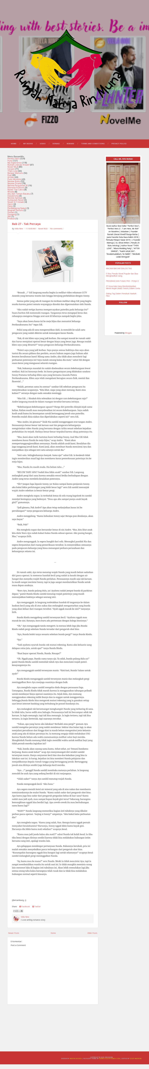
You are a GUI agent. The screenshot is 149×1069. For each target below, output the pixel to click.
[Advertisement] (52, 1030)
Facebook (24, 911)
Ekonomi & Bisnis (15, 192)
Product (11, 223)
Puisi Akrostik (14, 184)
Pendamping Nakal (16, 213)
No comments (56, 233)
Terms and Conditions (93, 148)
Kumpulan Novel (15, 204)
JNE (9, 221)
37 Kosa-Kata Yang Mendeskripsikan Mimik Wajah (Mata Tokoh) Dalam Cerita (123, 292)
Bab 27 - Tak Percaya (27, 229)
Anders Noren (76, 1063)
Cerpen (11, 173)
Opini (10, 208)
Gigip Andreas (136, 1063)
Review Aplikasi (15, 202)
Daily (10, 211)
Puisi (9, 165)
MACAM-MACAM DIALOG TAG (119, 273)
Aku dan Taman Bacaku (18, 198)
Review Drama (14, 188)
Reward (70, 148)
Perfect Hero (13, 163)
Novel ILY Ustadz (15, 206)
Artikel (10, 182)
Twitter (36, 911)
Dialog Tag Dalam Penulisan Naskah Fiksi (121, 299)
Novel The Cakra (15, 194)
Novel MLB (12, 171)
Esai (9, 179)
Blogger (128, 337)
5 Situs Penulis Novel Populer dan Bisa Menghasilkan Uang (122, 279)
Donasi (56, 148)
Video (43, 148)
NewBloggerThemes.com (109, 1063)
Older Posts (92, 938)
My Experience (14, 167)
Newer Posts (13, 938)
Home (13, 148)
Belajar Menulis (15, 177)
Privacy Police (119, 148)
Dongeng (11, 219)
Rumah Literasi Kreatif (18, 169)
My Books (28, 148)
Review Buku (13, 186)
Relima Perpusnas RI (17, 190)
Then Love (12, 175)
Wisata (10, 196)
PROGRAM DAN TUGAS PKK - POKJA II (122, 286)
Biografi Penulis (15, 215)
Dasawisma (13, 200)
